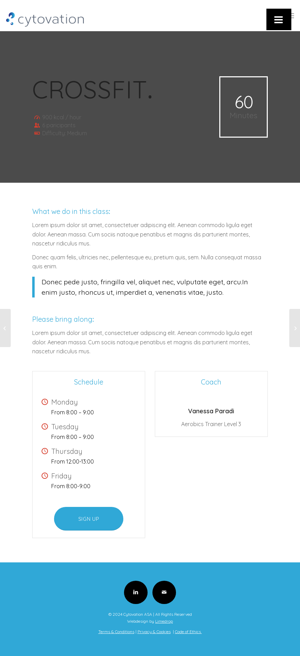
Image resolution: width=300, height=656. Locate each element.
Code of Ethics (188, 631)
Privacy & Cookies (154, 631)
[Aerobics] (5, 328)
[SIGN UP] (88, 518)
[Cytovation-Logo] (45, 15)
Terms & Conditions (116, 631)
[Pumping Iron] (294, 328)
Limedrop (164, 621)
